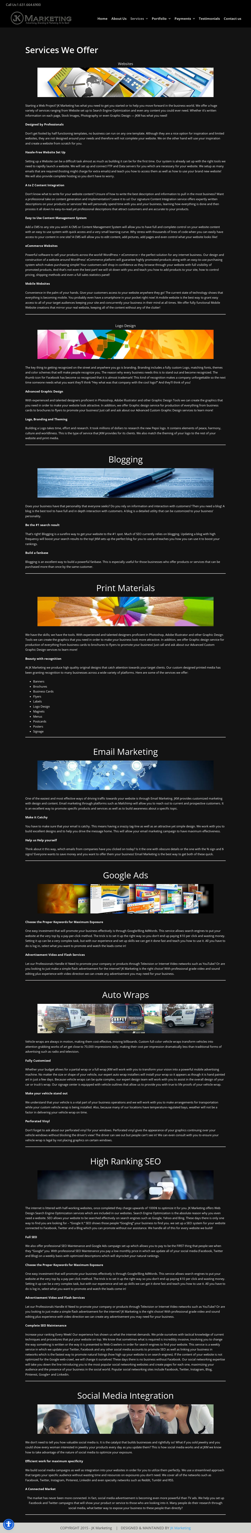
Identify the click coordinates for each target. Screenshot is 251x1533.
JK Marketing (180, 1528)
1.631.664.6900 (29, 4)
